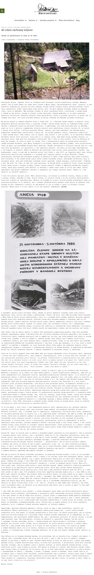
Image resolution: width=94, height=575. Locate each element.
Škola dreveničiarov (66, 20)
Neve (38, 573)
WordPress (53, 573)
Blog (78, 20)
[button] (2, 11)
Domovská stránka (6, 27)
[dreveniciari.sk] (47, 9)
